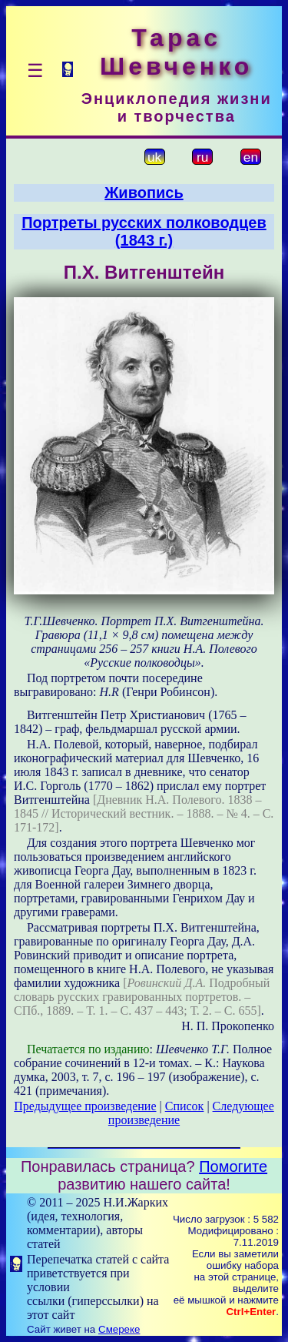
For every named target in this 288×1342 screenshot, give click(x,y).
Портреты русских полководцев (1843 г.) (144, 231)
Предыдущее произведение (85, 1106)
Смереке (119, 1329)
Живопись (143, 192)
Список (184, 1106)
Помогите (233, 1166)
